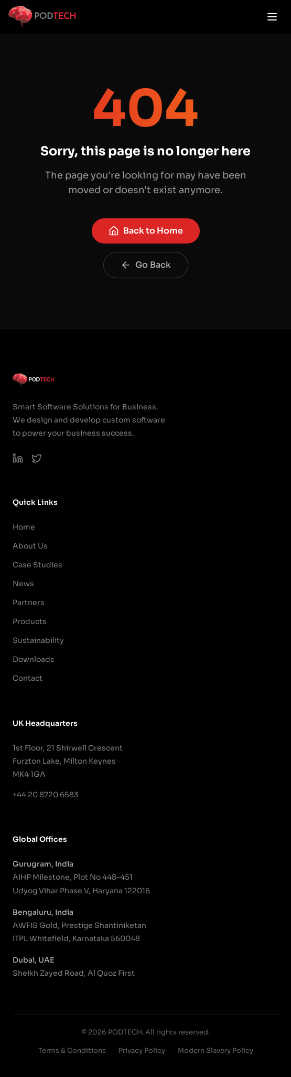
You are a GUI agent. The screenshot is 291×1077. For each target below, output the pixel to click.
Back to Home (146, 230)
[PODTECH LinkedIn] (18, 458)
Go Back (146, 264)
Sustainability (38, 640)
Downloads (34, 659)
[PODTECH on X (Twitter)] (36, 458)
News (23, 583)
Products (30, 621)
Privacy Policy (141, 1050)
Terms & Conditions (72, 1050)
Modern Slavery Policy (215, 1050)
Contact (27, 678)
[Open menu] (272, 16)
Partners (29, 602)
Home (24, 527)
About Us (30, 546)
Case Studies (37, 564)
